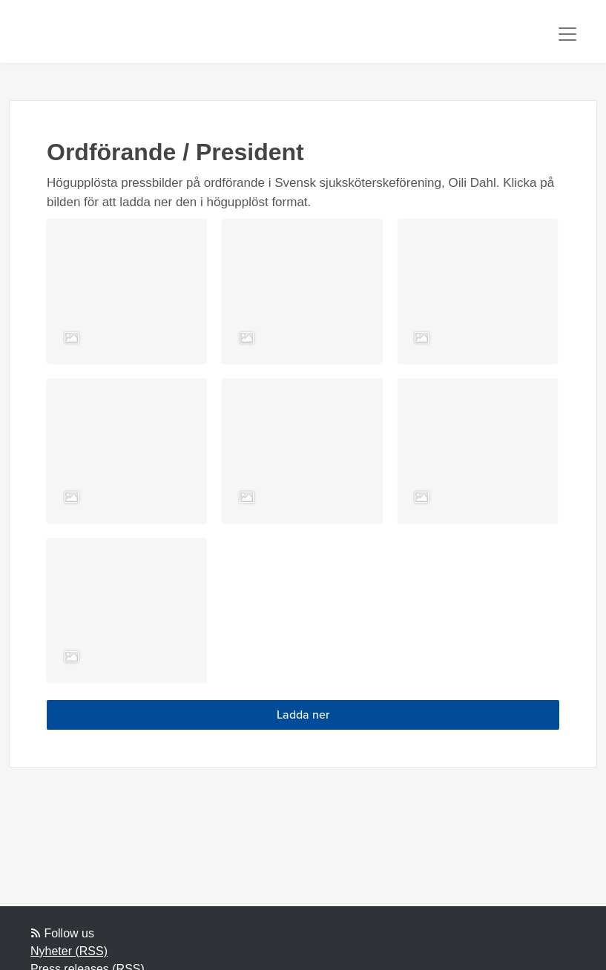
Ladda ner (303, 714)
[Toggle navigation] (567, 34)
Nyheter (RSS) (69, 951)
